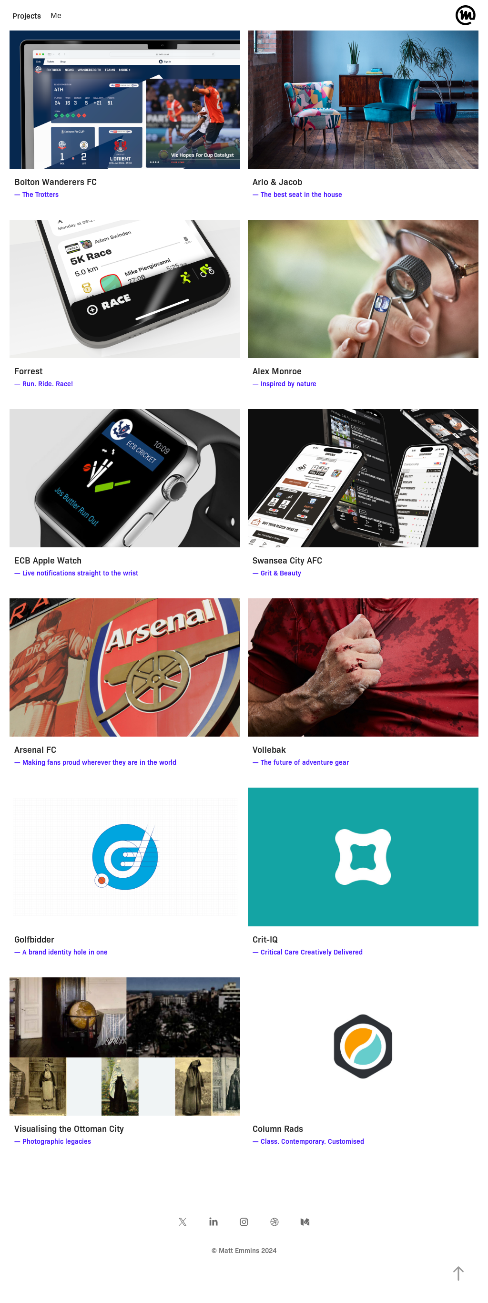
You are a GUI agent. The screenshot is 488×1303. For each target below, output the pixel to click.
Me (56, 15)
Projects (26, 15)
